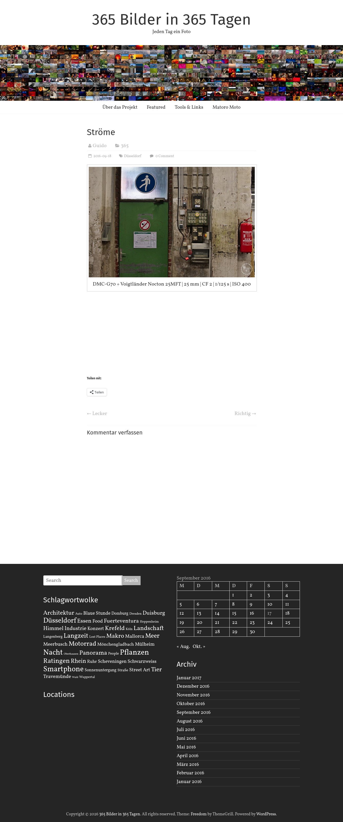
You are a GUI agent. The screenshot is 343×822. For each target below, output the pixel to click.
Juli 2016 (186, 729)
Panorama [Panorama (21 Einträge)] (93, 653)
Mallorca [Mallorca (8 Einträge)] (134, 636)
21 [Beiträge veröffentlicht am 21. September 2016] (217, 622)
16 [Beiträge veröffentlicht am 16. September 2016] (252, 613)
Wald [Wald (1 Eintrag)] (75, 677)
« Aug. (183, 646)
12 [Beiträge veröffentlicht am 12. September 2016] (182, 613)
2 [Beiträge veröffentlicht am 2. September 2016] (251, 595)
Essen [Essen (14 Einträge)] (84, 621)
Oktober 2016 (191, 704)
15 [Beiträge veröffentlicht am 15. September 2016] (234, 613)
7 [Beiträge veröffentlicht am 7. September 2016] (216, 604)
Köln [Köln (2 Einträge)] (129, 629)
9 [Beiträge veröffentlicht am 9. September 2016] (251, 604)
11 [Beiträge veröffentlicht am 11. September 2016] (287, 604)
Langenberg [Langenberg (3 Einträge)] (53, 636)
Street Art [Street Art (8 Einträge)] (139, 670)
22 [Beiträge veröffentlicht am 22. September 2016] (234, 622)
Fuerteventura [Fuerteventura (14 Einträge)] (121, 621)
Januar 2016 (189, 781)
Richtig (245, 413)
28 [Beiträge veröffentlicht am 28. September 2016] (217, 631)
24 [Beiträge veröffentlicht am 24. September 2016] (270, 622)
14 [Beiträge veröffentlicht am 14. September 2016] (217, 613)
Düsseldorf (132, 156)
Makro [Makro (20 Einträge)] (115, 636)
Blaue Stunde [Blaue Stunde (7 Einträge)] (97, 613)
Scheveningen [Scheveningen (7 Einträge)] (112, 661)
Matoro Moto (226, 107)
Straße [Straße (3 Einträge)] (122, 670)
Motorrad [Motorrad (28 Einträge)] (82, 644)
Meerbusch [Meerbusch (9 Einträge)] (55, 644)
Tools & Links (189, 107)
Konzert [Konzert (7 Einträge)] (95, 628)
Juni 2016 (186, 738)
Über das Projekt (120, 107)
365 (125, 145)
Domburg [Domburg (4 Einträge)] (119, 613)
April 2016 (188, 756)
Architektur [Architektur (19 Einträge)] (58, 613)
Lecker (97, 413)
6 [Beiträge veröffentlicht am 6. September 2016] (198, 604)
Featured (156, 107)
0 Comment (161, 156)
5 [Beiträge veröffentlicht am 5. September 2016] (181, 604)
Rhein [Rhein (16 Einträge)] (78, 661)
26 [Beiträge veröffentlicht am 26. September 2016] (182, 631)
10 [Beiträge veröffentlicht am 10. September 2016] (269, 604)
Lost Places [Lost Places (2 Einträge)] (97, 637)
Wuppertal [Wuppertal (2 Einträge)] (87, 677)
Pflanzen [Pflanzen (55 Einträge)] (134, 652)
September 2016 (194, 712)
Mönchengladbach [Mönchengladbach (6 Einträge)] (115, 644)
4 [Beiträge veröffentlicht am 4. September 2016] (286, 595)
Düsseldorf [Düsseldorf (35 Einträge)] (59, 621)
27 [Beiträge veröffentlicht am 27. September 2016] (199, 631)
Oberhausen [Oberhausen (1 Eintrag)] (71, 654)
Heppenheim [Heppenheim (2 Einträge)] (149, 622)
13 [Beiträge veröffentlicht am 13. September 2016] (199, 613)
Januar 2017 (189, 678)
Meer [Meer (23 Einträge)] (152, 636)
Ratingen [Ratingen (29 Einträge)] (56, 661)
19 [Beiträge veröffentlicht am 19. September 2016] (182, 622)
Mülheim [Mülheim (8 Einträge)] (145, 644)
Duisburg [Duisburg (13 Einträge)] (154, 613)
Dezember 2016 (193, 686)
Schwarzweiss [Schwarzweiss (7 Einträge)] (142, 661)
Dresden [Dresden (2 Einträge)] (135, 614)
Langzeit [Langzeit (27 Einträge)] (76, 636)
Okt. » (199, 646)
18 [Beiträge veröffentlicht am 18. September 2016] (287, 613)
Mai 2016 (186, 747)
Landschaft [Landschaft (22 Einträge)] (149, 628)
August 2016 (190, 721)
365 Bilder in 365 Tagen (171, 19)
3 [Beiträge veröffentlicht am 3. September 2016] (268, 595)
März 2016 (188, 764)
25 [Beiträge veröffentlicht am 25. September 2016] (287, 622)
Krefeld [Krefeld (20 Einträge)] (115, 628)
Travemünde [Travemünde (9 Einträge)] (57, 676)
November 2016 (193, 695)
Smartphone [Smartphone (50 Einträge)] (63, 669)
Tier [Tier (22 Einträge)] (156, 669)
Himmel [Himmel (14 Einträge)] (53, 629)
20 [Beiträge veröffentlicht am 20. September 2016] (199, 622)
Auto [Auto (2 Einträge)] (78, 614)
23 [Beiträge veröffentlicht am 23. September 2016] (252, 622)
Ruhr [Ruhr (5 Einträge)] (92, 662)
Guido (100, 145)
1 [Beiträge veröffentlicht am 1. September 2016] (233, 595)
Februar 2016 (190, 773)
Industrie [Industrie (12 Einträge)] (75, 628)
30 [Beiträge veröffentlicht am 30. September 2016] (252, 631)
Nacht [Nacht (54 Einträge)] (53, 652)
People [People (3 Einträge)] (113, 653)
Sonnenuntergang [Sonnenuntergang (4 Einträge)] (100, 670)
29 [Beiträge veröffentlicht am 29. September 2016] (234, 631)
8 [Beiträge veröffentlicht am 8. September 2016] (233, 604)
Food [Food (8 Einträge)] (97, 621)
